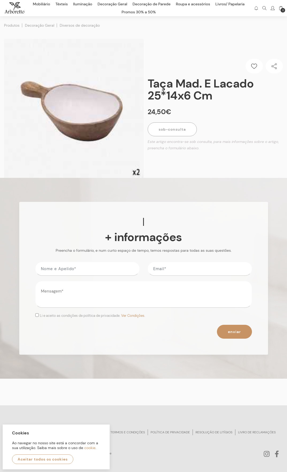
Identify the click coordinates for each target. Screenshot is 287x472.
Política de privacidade (170, 432)
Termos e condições (127, 432)
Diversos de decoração (80, 25)
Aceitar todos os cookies (43, 459)
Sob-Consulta (172, 129)
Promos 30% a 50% (139, 12)
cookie (89, 447)
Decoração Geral (39, 25)
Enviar (234, 331)
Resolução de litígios (214, 432)
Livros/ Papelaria (229, 4)
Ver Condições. (133, 315)
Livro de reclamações (257, 432)
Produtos (12, 25)
